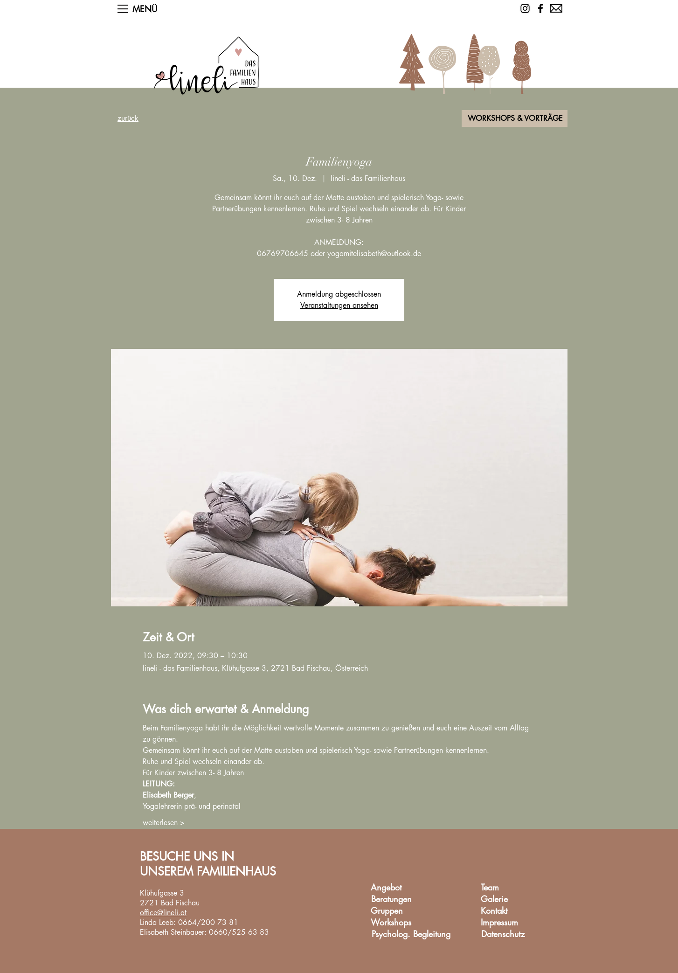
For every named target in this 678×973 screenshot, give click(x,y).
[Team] (489, 888)
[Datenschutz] (503, 934)
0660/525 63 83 (239, 932)
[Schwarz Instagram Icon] (525, 8)
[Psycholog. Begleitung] (411, 934)
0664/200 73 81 (208, 922)
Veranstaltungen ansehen (339, 305)
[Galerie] (494, 899)
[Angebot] (386, 888)
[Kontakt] (494, 911)
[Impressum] (499, 923)
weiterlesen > (164, 822)
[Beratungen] (391, 899)
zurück (128, 118)
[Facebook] (540, 8)
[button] (123, 9)
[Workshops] (391, 923)
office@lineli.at (163, 912)
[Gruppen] (386, 911)
